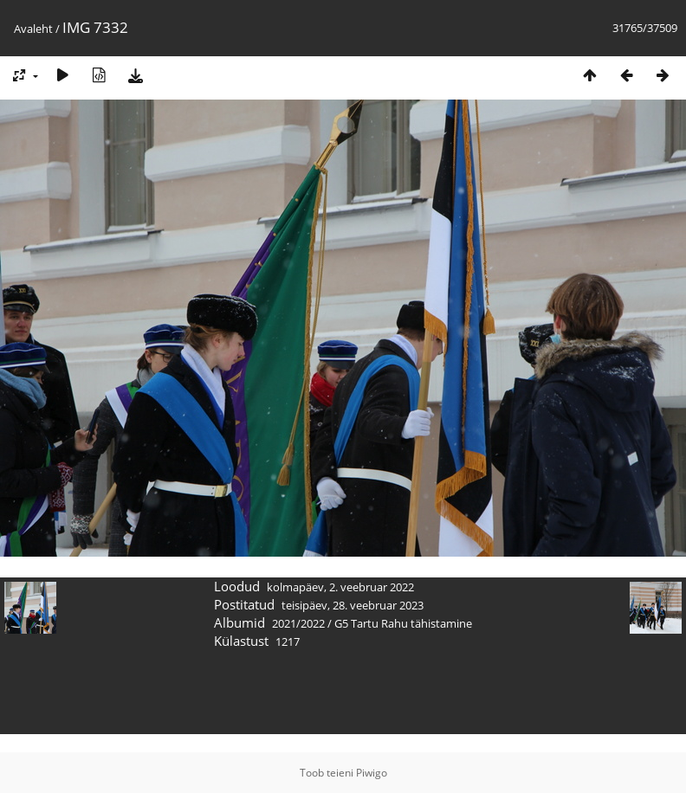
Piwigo (371, 772)
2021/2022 (298, 623)
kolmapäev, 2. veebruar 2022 (340, 587)
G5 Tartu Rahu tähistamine (403, 623)
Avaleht (33, 28)
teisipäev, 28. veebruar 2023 (353, 605)
